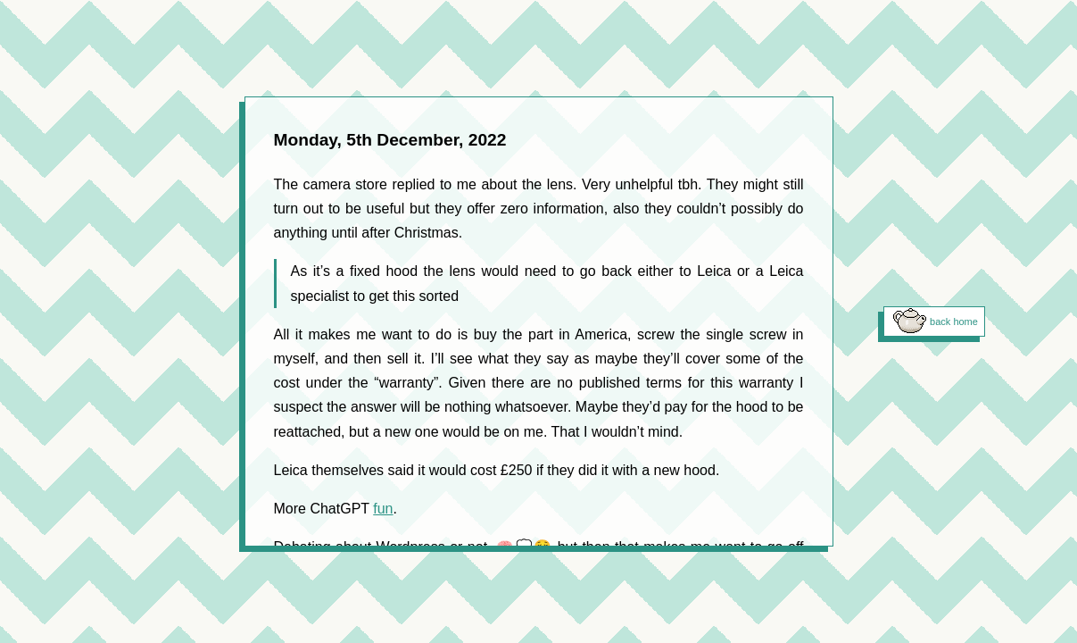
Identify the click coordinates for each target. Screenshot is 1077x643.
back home (954, 321)
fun (383, 508)
